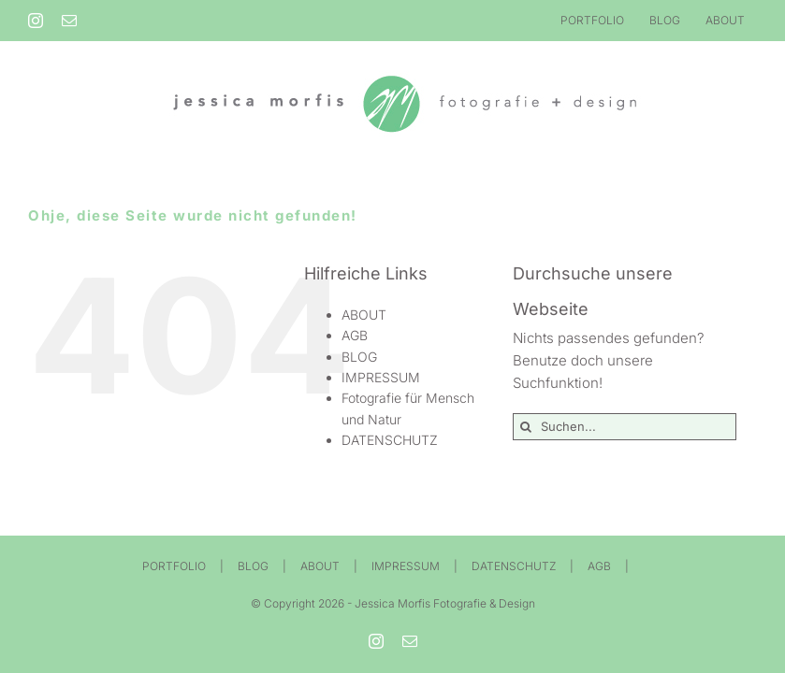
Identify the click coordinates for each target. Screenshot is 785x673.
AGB (355, 335)
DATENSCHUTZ (390, 440)
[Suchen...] (625, 426)
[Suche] (526, 426)
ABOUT (364, 314)
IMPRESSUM (381, 377)
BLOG (359, 357)
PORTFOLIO (174, 566)
